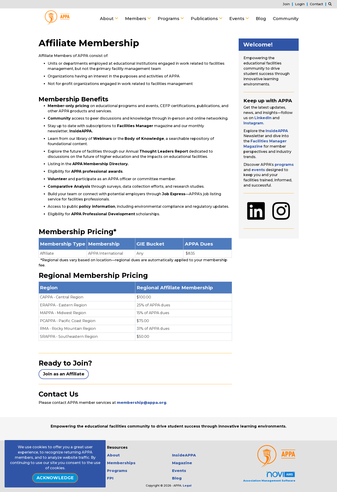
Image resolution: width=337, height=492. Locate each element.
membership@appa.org (141, 402)
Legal (187, 485)
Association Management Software (269, 476)
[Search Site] (331, 4)
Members (136, 18)
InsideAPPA (184, 455)
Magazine (182, 463)
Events (237, 18)
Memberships (121, 463)
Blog (261, 18)
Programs (169, 18)
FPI (110, 478)
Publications (205, 18)
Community (285, 18)
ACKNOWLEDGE (55, 477)
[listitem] (288, 4)
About (107, 18)
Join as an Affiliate (63, 374)
